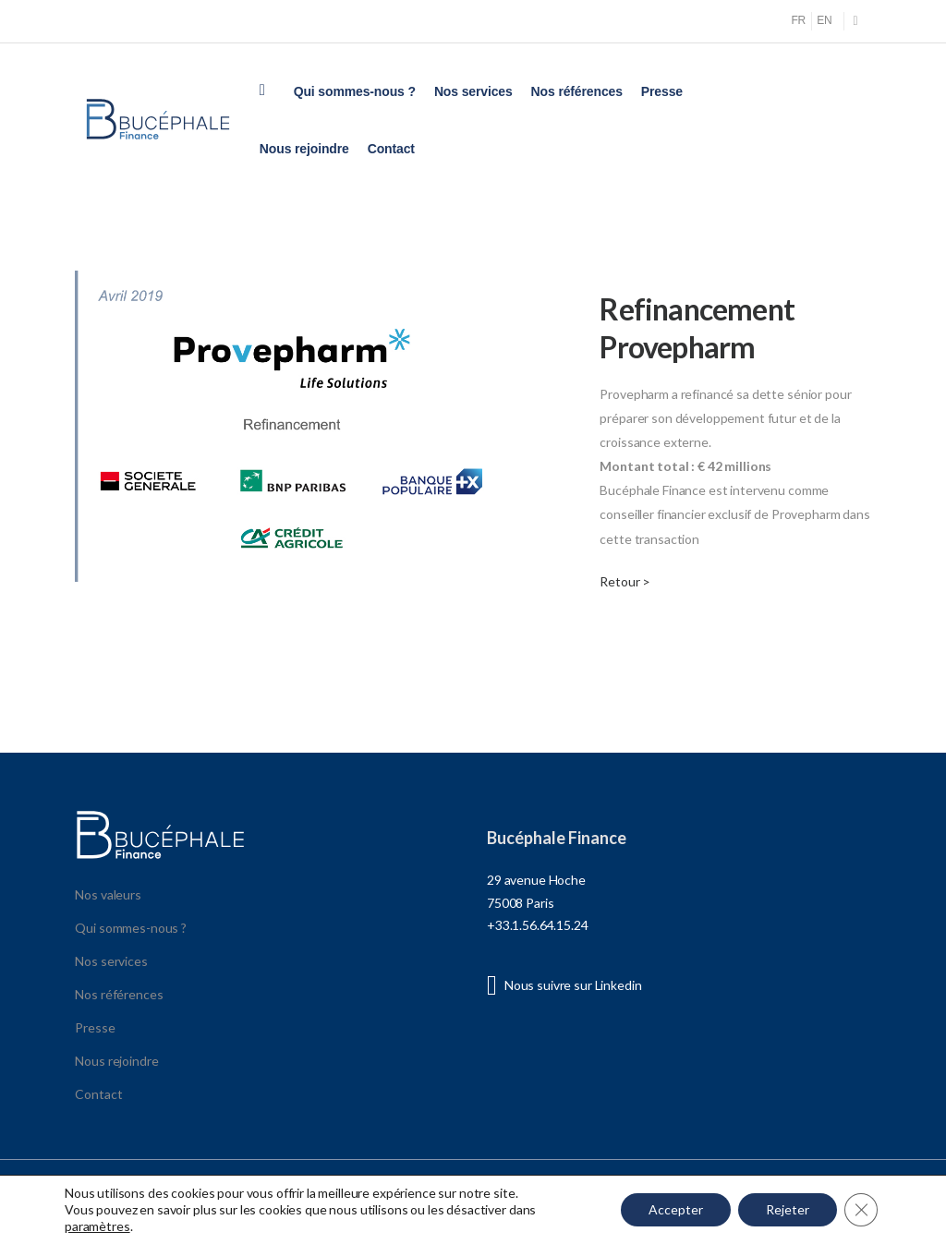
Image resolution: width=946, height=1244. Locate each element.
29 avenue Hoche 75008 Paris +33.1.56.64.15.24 (537, 902)
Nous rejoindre (304, 148)
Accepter (676, 1209)
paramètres (97, 1226)
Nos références (577, 91)
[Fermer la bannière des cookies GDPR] (861, 1209)
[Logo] (158, 119)
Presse (662, 91)
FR (798, 20)
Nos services (473, 91)
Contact (391, 148)
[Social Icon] (856, 21)
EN (824, 20)
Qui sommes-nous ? (355, 91)
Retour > (625, 581)
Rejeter (787, 1209)
